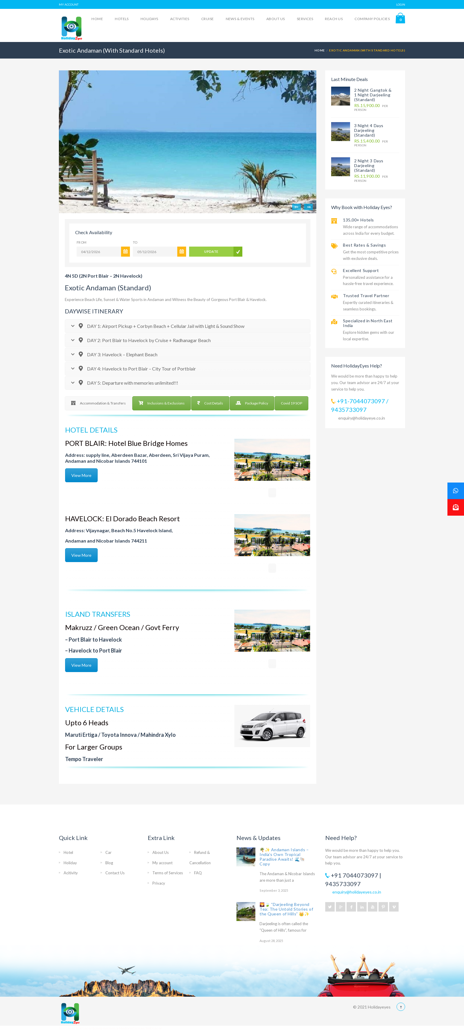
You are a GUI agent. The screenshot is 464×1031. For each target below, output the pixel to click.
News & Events (240, 19)
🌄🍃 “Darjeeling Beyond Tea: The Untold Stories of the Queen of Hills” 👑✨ (286, 909)
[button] (455, 507)
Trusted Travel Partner (366, 295)
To (135, 242)
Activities (179, 19)
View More (81, 475)
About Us (275, 19)
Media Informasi (132, 1028)
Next (308, 207)
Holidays (149, 19)
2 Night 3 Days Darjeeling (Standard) (369, 165)
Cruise (207, 19)
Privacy (158, 883)
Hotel (68, 852)
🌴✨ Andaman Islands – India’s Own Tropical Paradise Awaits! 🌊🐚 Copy (284, 856)
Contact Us (115, 872)
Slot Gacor (67, 1028)
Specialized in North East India (368, 323)
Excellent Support (361, 270)
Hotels (122, 19)
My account (162, 862)
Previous (296, 207)
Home (97, 19)
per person (371, 107)
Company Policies (372, 19)
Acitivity (71, 872)
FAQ (198, 872)
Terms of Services (167, 872)
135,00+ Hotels (358, 219)
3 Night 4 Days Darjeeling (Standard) (369, 130)
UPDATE (211, 251)
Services (305, 19)
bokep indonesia (106, 1028)
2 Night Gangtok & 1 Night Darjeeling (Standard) (373, 95)
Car (108, 852)
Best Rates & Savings (364, 244)
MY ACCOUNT (68, 4)
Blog (109, 862)
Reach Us (334, 19)
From (82, 242)
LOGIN (400, 4)
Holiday (70, 862)
